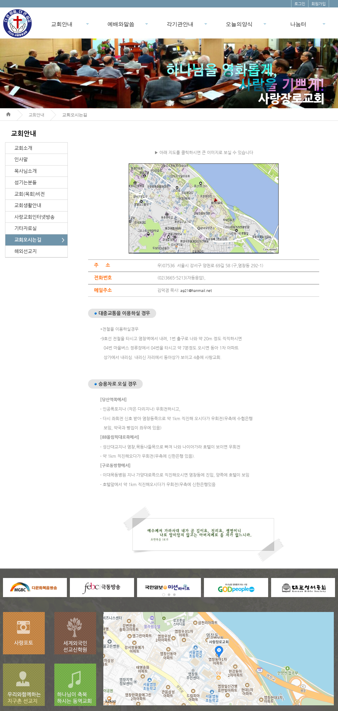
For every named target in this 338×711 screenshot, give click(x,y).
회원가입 (318, 3)
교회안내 (70, 26)
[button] (163, 594)
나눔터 (308, 26)
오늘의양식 (246, 26)
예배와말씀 (128, 26)
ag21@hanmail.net (196, 290)
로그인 (299, 3)
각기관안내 (187, 26)
